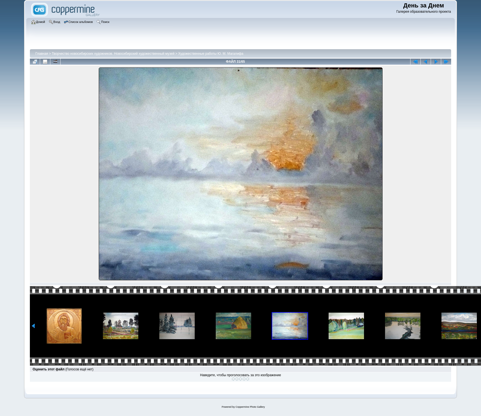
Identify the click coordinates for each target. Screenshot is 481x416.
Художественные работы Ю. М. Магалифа (210, 54)
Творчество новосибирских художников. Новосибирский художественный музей (113, 54)
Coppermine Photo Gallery (250, 406)
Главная (41, 54)
